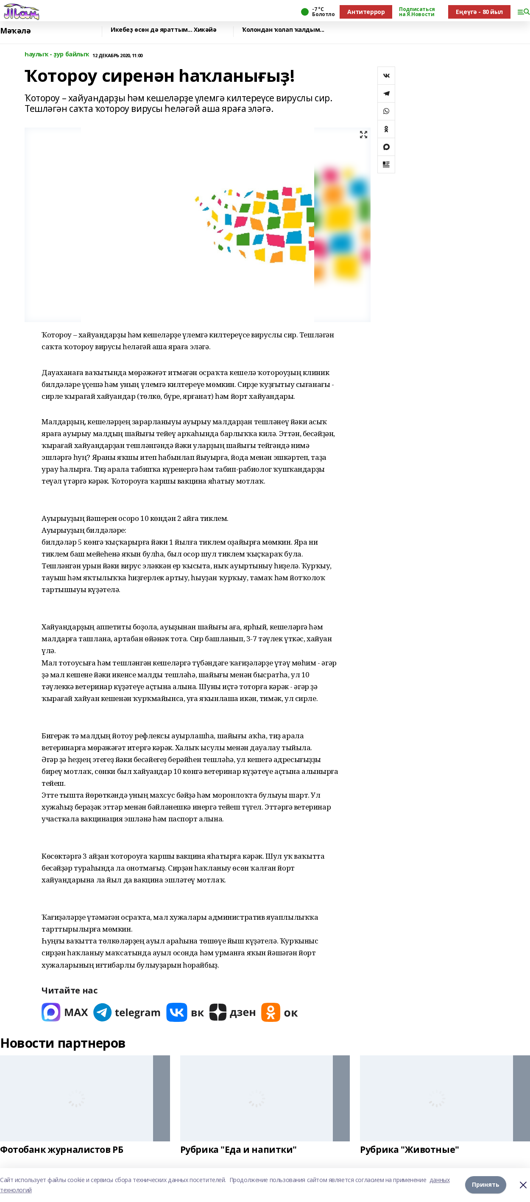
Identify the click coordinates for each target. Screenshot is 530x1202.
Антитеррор (366, 12)
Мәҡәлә (15, 30)
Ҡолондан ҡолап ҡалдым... (283, 29)
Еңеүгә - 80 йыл (479, 12)
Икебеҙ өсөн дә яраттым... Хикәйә (164, 29)
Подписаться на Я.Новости (417, 12)
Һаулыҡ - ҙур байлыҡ (57, 54)
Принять (485, 1185)
